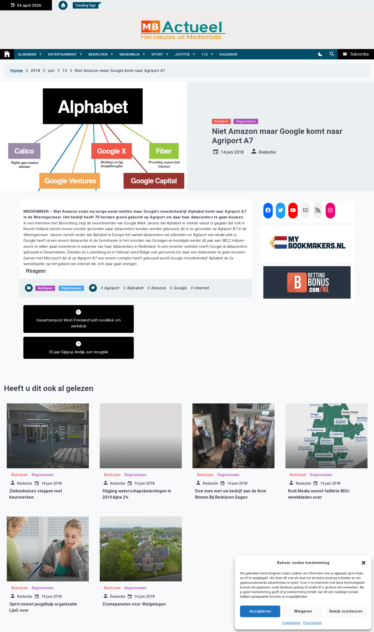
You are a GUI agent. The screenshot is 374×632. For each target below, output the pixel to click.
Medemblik (129, 54)
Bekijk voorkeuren (346, 611)
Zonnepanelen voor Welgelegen (134, 578)
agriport (111, 288)
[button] (363, 562)
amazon (158, 288)
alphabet (135, 288)
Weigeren (303, 611)
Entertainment (62, 54)
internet (202, 288)
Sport (157, 54)
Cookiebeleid (291, 623)
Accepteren (260, 611)
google (180, 288)
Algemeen (27, 54)
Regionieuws (246, 121)
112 (205, 54)
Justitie (182, 54)
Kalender (228, 54)
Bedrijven (98, 54)
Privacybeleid (312, 623)
